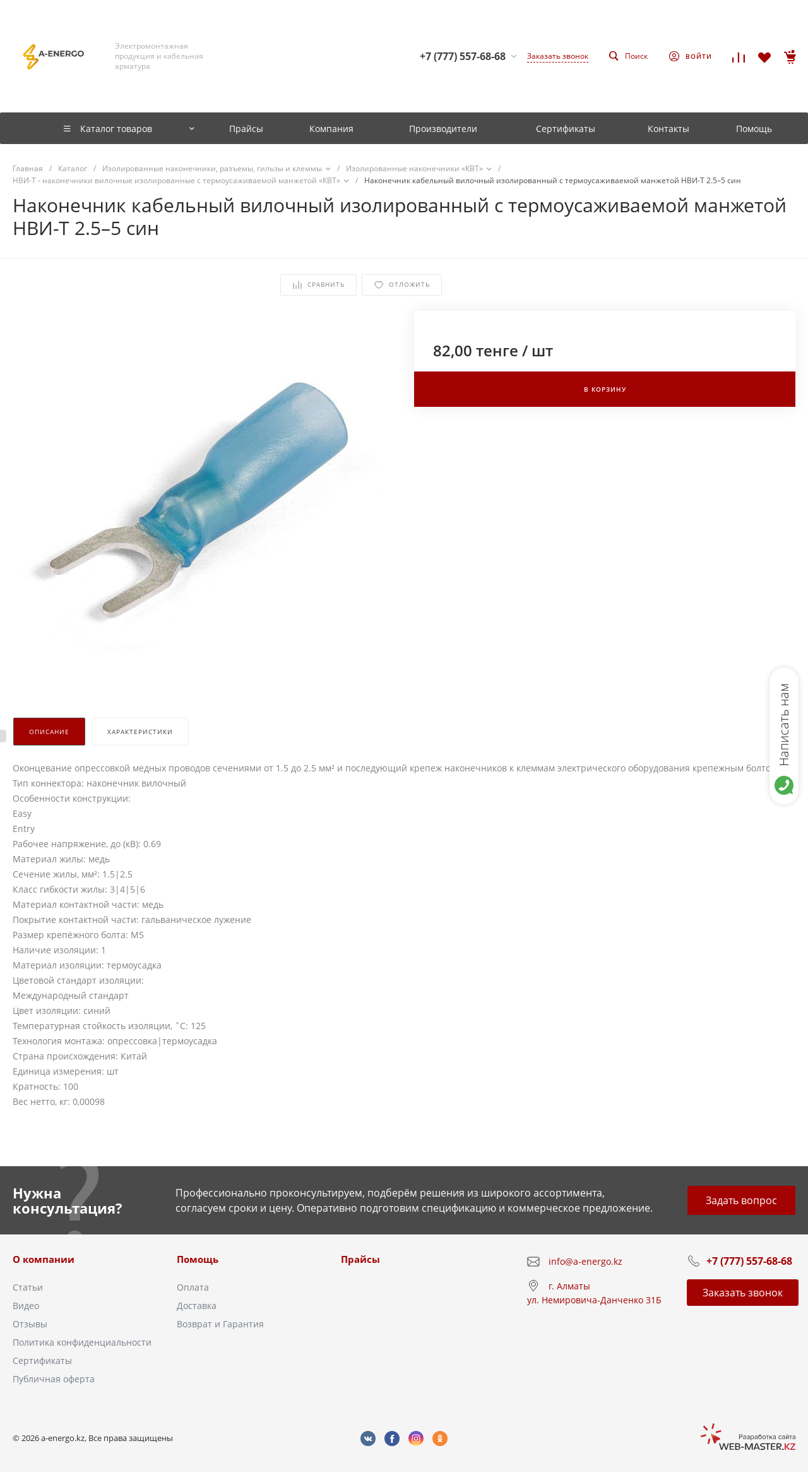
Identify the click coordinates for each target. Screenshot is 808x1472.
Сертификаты (42, 1360)
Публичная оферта (54, 1379)
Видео (26, 1306)
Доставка (197, 1306)
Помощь (197, 1259)
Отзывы (30, 1324)
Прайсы (360, 1259)
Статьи (28, 1287)
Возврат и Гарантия (220, 1324)
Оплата (193, 1287)
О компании (43, 1259)
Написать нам (783, 724)
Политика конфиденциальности (82, 1342)
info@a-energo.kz (585, 1261)
